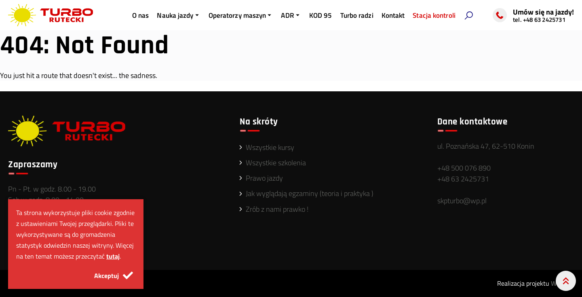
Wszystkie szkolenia (276, 162)
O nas (140, 15)
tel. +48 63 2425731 (539, 20)
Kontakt (393, 15)
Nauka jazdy (178, 15)
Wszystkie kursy (270, 147)
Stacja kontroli (434, 15)
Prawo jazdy (264, 178)
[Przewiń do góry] (566, 281)
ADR (291, 15)
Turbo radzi (356, 15)
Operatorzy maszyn (241, 15)
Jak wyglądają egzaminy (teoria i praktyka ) (309, 193)
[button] (469, 16)
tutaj (113, 256)
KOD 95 (320, 15)
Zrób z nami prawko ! (277, 209)
